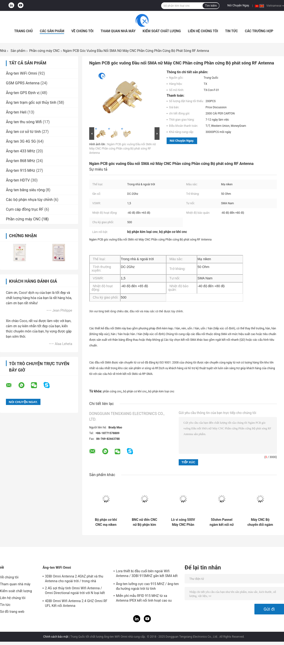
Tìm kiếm (211, 5)
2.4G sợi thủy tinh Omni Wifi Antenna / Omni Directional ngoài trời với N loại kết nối (75, 591)
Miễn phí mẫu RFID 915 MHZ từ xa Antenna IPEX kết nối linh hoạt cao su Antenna (144, 599)
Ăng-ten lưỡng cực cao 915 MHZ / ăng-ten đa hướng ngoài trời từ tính (147, 586)
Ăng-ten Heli (16, 112)
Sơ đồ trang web (12, 611)
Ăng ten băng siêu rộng (25, 190)
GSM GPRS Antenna (23, 83)
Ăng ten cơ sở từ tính (23, 131)
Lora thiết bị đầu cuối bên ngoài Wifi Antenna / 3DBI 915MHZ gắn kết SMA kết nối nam (147, 574)
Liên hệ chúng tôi (203, 31)
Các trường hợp (259, 31)
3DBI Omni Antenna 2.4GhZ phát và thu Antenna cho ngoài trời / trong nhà (74, 578)
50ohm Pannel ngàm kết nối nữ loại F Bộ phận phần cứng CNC (222, 522)
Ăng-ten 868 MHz (20, 161)
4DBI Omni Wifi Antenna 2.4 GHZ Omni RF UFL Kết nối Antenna (76, 603)
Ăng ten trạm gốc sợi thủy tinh (31, 102)
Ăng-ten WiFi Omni (21, 73)
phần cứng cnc (112, 391)
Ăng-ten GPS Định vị (23, 93)
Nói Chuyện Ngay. (238, 5)
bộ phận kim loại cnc (161, 391)
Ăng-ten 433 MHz (20, 151)
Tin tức (231, 31)
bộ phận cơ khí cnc (135, 391)
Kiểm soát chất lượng (162, 31)
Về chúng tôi (82, 31)
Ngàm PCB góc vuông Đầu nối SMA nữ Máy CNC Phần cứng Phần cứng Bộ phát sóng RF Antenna (122, 148)
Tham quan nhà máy (118, 31)
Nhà (3, 51)
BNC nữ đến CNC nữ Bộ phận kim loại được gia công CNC (144, 522)
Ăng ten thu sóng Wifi (24, 122)
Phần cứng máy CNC (44, 51)
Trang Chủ (23, 31)
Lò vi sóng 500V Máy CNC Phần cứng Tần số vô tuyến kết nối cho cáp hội (183, 522)
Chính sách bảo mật (55, 636)
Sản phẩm (18, 51)
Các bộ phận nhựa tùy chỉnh (29, 199)
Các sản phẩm (52, 31)
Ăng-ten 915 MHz (20, 170)
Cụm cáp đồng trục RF (24, 209)
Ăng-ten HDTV (18, 180)
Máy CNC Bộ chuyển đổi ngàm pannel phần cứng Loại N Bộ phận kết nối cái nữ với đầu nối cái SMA (260, 522)
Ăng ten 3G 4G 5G (21, 141)
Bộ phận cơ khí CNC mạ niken (106, 522)
